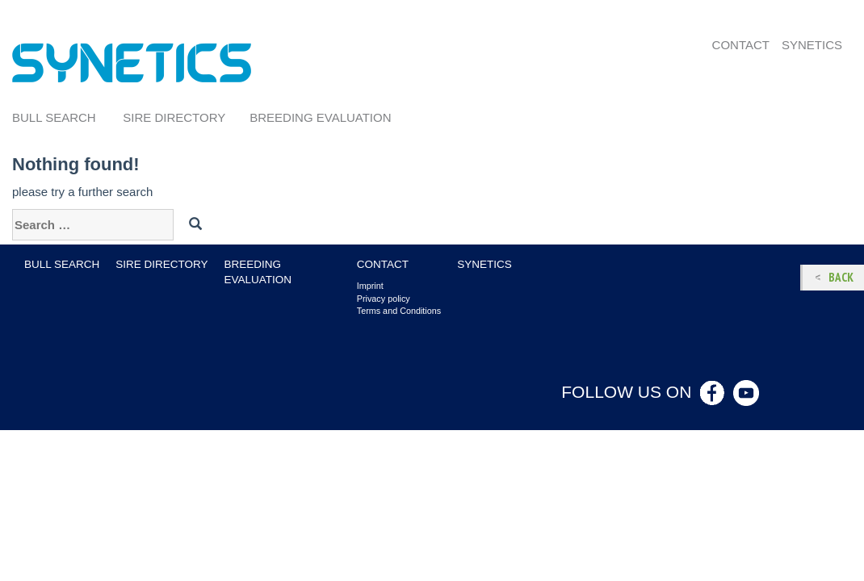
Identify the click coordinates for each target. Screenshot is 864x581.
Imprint (370, 285)
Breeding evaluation (320, 117)
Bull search (54, 117)
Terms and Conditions (399, 311)
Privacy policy (383, 298)
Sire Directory (174, 117)
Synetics (812, 45)
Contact (741, 45)
